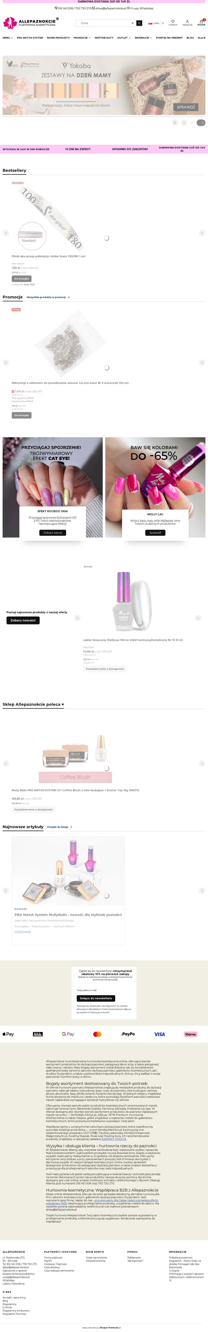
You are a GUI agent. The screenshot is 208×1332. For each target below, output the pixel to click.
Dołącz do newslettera (96, 998)
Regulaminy (9, 1304)
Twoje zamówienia (96, 1257)
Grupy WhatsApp (140, 8)
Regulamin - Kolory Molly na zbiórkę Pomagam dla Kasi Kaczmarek (185, 1264)
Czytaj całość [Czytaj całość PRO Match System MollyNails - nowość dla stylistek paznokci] (22, 931)
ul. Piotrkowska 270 (14, 1257)
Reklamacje (134, 1257)
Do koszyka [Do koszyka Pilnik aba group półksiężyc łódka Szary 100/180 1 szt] (21, 278)
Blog (5, 1300)
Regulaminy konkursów (16, 1310)
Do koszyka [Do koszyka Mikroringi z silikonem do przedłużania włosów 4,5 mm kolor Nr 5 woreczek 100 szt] (21, 415)
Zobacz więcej (53, 532)
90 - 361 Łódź (10, 1260)
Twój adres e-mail (86, 990)
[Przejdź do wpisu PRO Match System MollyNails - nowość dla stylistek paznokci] (68, 871)
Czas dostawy (52, 1267)
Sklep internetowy (100, 1327)
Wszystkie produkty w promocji (48, 297)
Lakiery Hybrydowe (14, 1283)
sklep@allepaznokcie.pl (110, 8)
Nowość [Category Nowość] (20, 909)
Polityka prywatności (180, 1257)
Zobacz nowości (23, 620)
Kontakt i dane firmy (14, 1297)
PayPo (48, 1260)
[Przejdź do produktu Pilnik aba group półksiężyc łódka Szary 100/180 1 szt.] (52, 216)
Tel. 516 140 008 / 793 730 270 (20, 1264)
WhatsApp (9, 1280)
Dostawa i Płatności (55, 1264)
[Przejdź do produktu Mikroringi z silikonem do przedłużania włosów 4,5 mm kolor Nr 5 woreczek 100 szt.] (70, 343)
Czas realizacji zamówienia (59, 1270)
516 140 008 (65, 8)
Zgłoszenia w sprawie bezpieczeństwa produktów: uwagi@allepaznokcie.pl (19, 1274)
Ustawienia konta (95, 1260)
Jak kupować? (135, 1260)
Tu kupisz (174, 1270)
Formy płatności (53, 1257)
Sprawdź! (155, 532)
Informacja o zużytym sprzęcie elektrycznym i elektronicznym (186, 1275)
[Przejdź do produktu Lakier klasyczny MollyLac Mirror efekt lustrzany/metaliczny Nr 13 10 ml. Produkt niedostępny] (133, 600)
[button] (139, 23)
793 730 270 (83, 8)
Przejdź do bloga (59, 827)
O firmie (7, 1307)
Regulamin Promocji (14, 1313)
